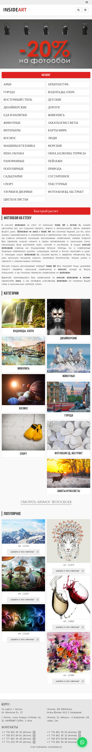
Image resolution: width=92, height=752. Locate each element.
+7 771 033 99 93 (12, 742)
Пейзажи (55, 161)
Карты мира (57, 130)
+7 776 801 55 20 (57, 732)
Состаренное (58, 176)
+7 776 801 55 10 (57, 735)
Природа (55, 169)
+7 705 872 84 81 (12, 735)
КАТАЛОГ (46, 75)
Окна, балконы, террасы (67, 153)
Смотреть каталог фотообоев (46, 502)
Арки (7, 84)
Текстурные (57, 184)
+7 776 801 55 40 (57, 742)
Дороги (54, 107)
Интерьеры (12, 130)
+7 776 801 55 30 (12, 732)
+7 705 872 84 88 (57, 739)
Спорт (8, 184)
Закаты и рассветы (63, 123)
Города (9, 92)
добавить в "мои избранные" (25, 552)
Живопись (56, 115)
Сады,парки (12, 176)
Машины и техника (19, 146)
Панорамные (13, 161)
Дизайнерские (15, 107)
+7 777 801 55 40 (12, 739)
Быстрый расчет (46, 211)
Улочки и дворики (17, 192)
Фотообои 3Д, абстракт (66, 192)
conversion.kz (55, 747)
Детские (54, 99)
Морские (55, 146)
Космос (9, 138)
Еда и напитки (15, 115)
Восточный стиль (17, 99)
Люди (52, 138)
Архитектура (58, 84)
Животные (12, 123)
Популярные (13, 169)
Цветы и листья (15, 199)
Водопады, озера (61, 92)
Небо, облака (13, 153)
